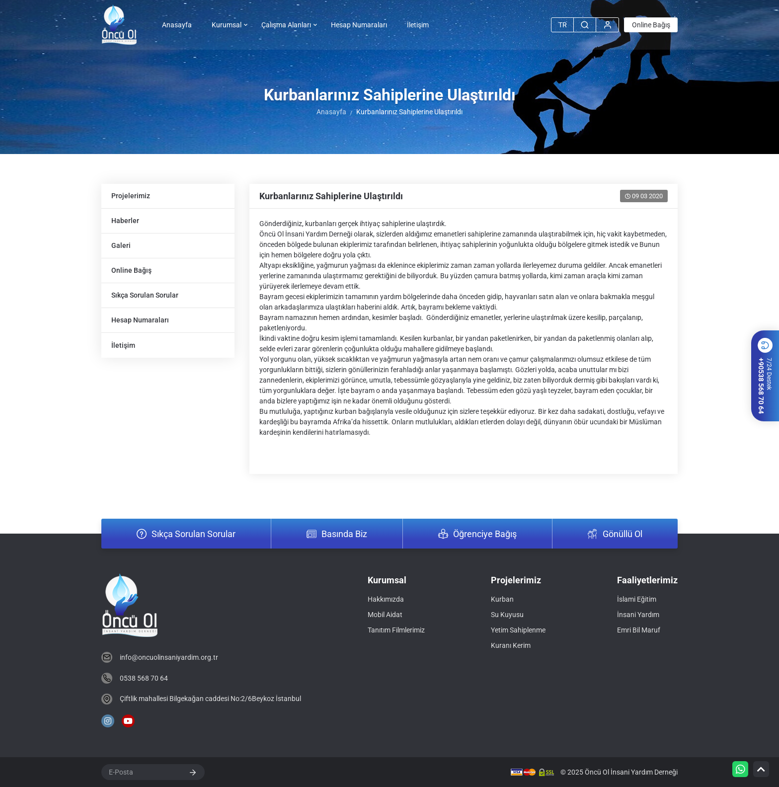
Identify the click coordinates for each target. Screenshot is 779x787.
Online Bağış (651, 25)
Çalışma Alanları (286, 25)
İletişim (418, 25)
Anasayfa (177, 25)
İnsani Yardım (638, 615)
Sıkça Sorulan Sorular (144, 295)
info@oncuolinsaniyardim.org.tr (169, 657)
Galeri (121, 245)
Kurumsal (226, 25)
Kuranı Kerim (511, 645)
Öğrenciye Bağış (485, 534)
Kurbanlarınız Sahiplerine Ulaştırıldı (331, 196)
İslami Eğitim (636, 599)
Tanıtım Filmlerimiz (396, 630)
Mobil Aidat (385, 615)
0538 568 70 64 (144, 678)
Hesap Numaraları (359, 25)
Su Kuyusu (507, 615)
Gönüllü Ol (622, 534)
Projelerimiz (130, 196)
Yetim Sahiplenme (518, 630)
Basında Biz (344, 534)
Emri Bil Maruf (638, 630)
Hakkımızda (386, 599)
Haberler (125, 221)
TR (562, 25)
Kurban (502, 599)
